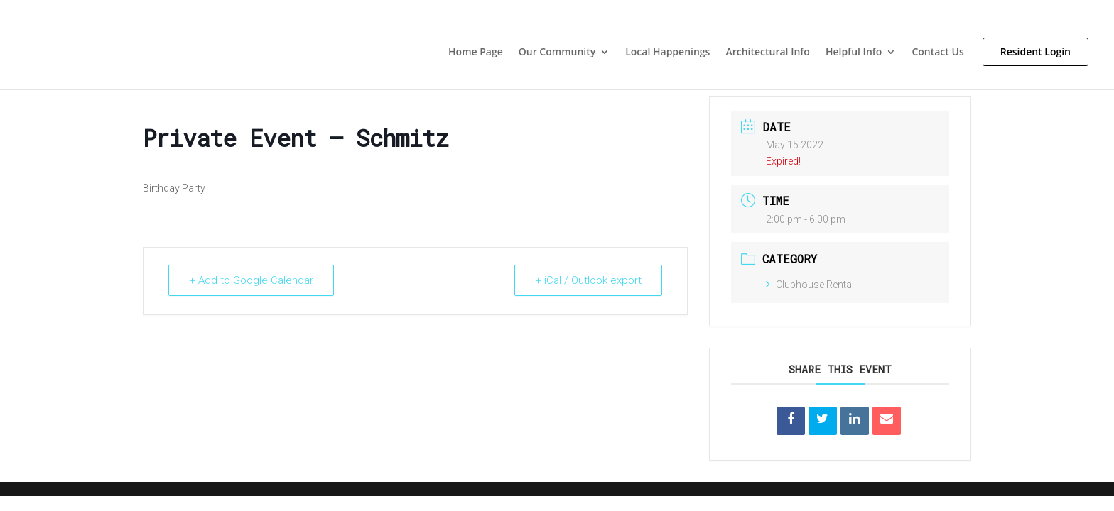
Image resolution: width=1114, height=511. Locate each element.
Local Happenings (667, 52)
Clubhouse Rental (810, 284)
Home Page (475, 52)
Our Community (557, 52)
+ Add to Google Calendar (251, 280)
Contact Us (937, 52)
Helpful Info (854, 52)
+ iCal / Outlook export (588, 280)
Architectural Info (767, 52)
